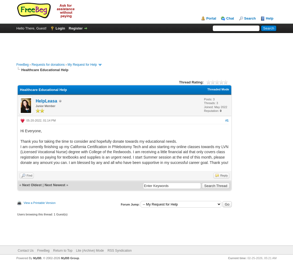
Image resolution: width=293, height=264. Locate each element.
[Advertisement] (146, 45)
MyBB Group (70, 258)
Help (269, 18)
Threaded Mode (218, 89)
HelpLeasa (46, 101)
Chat (230, 18)
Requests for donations (48, 65)
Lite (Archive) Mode (90, 250)
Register (76, 28)
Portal (211, 18)
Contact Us (26, 250)
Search (250, 18)
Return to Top (62, 250)
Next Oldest (32, 185)
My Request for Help (82, 65)
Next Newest (55, 185)
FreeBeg (22, 65)
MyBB (37, 258)
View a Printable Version (40, 202)
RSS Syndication (120, 250)
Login (60, 28)
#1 (227, 120)
